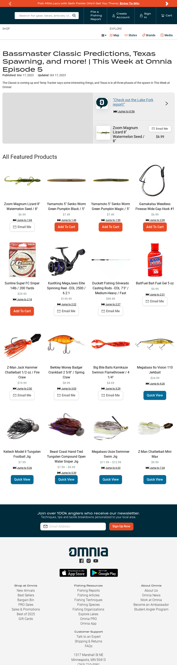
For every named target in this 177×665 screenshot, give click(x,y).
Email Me (160, 128)
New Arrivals (26, 590)
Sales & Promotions (26, 609)
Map (114, 35)
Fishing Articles (88, 595)
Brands (148, 35)
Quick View (155, 395)
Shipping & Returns (88, 641)
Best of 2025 (26, 614)
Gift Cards (26, 619)
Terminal (61, 35)
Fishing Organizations (88, 609)
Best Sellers (26, 595)
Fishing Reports (88, 590)
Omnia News (151, 595)
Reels (44, 35)
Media (166, 35)
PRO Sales (25, 605)
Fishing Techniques (88, 600)
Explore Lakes (88, 614)
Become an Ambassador (151, 605)
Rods (31, 35)
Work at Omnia (151, 600)
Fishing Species (88, 605)
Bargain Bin (25, 600)
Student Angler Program (151, 609)
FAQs (88, 646)
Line (18, 35)
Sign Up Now (124, 526)
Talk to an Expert (88, 637)
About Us (151, 590)
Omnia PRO (88, 619)
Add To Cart (66, 227)
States (130, 35)
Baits (5, 35)
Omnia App (88, 623)
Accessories (81, 35)
